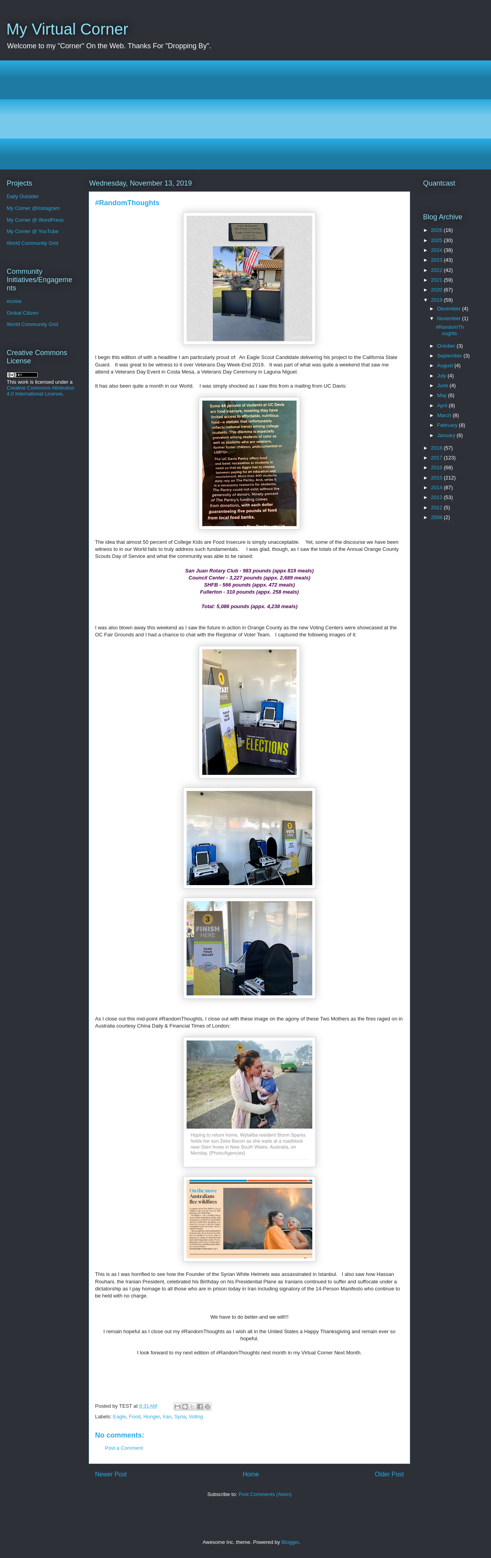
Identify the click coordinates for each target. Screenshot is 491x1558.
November (449, 318)
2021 (437, 280)
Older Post (389, 1474)
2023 (437, 260)
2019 (437, 300)
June (443, 385)
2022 (437, 270)
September (450, 356)
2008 (437, 517)
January (447, 435)
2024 (437, 250)
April (443, 405)
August (445, 365)
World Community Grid (32, 243)
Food (135, 1417)
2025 (437, 240)
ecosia (14, 301)
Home (251, 1474)
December (449, 309)
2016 (437, 467)
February (448, 425)
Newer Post (111, 1474)
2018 (437, 448)
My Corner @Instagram (33, 208)
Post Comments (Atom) (264, 1494)
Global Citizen (22, 313)
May (442, 395)
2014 (437, 487)
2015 (437, 478)
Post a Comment (124, 1448)
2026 (437, 230)
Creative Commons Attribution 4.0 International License (41, 391)
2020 (437, 290)
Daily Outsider (23, 196)
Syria (180, 1417)
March (445, 415)
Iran (167, 1417)
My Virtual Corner (67, 29)
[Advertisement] (248, 115)
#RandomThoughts (450, 330)
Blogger (290, 1542)
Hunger (151, 1417)
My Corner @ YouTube (33, 231)
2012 (437, 507)
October (447, 346)
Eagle (119, 1417)
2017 (437, 458)
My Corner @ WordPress (35, 220)
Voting (196, 1417)
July (442, 376)
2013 (437, 497)
